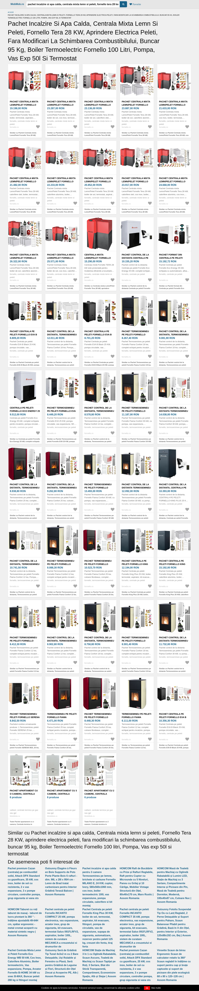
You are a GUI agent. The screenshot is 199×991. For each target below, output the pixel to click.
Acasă (11, 12)
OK (147, 988)
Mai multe (156, 988)
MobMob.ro (17, 4)
